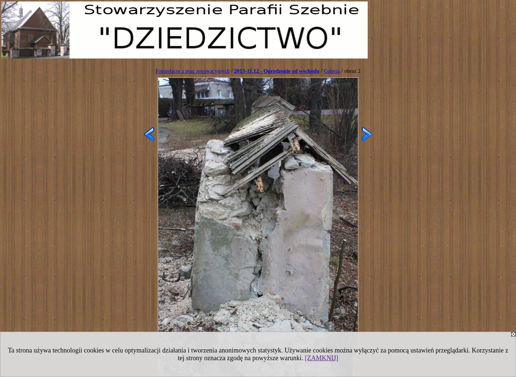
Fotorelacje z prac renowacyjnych (192, 71)
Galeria (332, 71)
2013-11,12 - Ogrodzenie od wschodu (277, 71)
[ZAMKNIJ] (321, 358)
